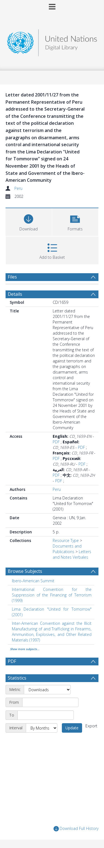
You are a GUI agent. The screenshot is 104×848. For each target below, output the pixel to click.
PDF (56, 441)
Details (15, 294)
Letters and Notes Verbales (72, 554)
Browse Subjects (25, 571)
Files (12, 277)
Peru (18, 188)
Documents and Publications (67, 548)
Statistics (17, 678)
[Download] (29, 221)
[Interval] (41, 728)
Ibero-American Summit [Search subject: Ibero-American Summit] (33, 580)
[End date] (45, 715)
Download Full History (76, 829)
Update (71, 727)
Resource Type (66, 540)
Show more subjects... (24, 649)
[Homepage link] (52, 41)
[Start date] (50, 702)
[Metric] (47, 689)
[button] (75, 221)
